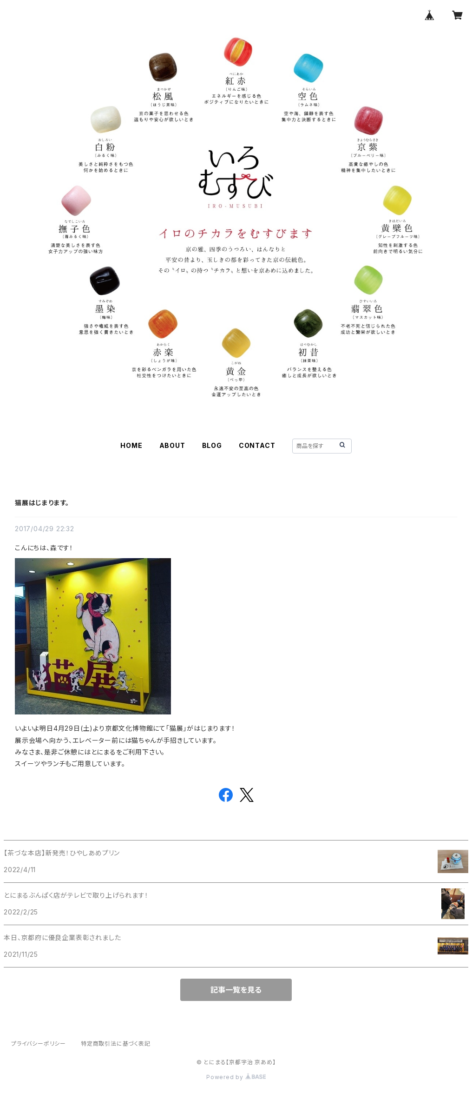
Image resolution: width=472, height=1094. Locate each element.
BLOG (212, 445)
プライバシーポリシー (38, 1043)
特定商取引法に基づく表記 (116, 1043)
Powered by (236, 1077)
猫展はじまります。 (42, 503)
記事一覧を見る (236, 989)
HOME (131, 445)
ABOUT (172, 445)
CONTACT (257, 445)
